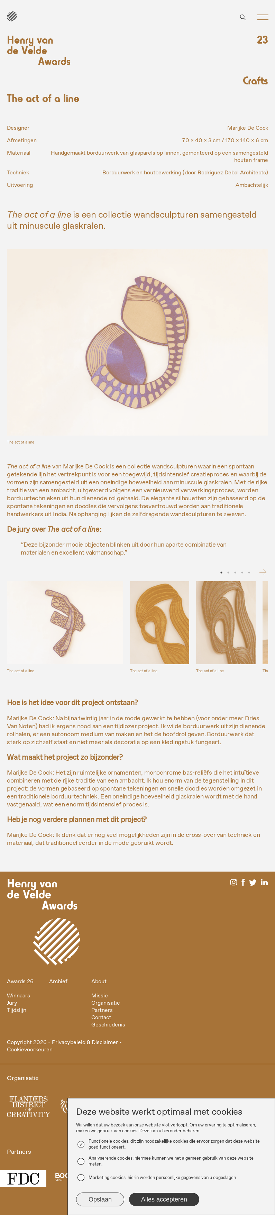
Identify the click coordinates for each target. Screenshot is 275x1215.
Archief (58, 981)
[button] (260, 17)
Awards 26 (20, 981)
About (99, 981)
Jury (12, 1003)
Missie (99, 995)
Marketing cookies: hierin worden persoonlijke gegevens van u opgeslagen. (163, 1178)
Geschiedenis (108, 1025)
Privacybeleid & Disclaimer (85, 1042)
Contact (101, 1017)
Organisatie (105, 1003)
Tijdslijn (16, 1010)
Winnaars (18, 995)
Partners (102, 1010)
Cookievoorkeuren (30, 1049)
